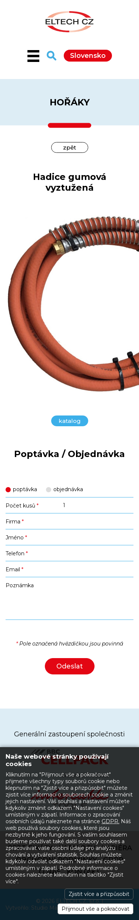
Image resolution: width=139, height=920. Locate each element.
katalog (70, 420)
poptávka (25, 489)
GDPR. (110, 821)
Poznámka (20, 585)
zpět (69, 147)
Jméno (16, 537)
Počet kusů (22, 505)
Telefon (17, 553)
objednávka (68, 489)
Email (14, 569)
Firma (15, 521)
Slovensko (88, 56)
